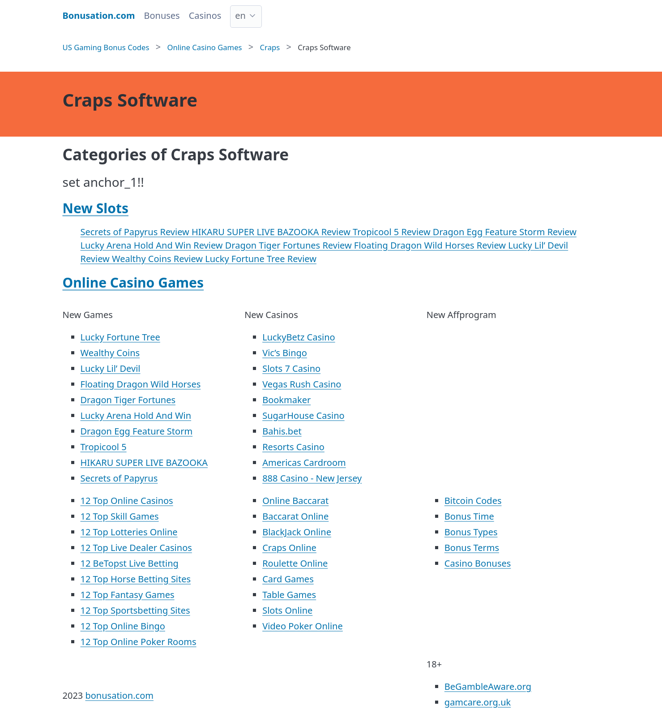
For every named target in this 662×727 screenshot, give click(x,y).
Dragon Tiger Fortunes (128, 400)
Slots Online (287, 610)
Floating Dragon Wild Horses (141, 384)
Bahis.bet (281, 431)
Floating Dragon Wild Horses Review (431, 245)
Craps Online (289, 548)
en (240, 15)
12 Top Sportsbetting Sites (135, 610)
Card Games (288, 579)
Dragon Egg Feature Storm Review (505, 232)
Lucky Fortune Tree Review (260, 259)
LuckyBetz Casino (298, 337)
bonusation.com (119, 695)
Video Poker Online (302, 626)
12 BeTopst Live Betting (130, 563)
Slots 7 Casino (291, 368)
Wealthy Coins (110, 353)
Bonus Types (471, 532)
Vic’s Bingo (284, 353)
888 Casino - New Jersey (312, 478)
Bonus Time (469, 516)
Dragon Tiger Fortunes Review (289, 245)
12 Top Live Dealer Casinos (136, 548)
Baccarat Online (295, 516)
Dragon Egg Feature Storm (137, 431)
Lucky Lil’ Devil (111, 368)
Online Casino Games (133, 282)
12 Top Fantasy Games (128, 595)
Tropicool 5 (104, 447)
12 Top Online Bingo (123, 626)
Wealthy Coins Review (158, 259)
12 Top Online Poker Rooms (138, 642)
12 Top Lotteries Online (129, 532)
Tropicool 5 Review (393, 232)
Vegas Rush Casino (301, 384)
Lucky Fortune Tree (120, 337)
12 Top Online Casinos (127, 501)
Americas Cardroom (304, 462)
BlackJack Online (296, 532)
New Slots (95, 208)
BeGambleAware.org (487, 686)
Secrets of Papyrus (119, 478)
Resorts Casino (293, 447)
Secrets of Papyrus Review (136, 232)
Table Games (289, 595)
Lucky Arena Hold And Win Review (153, 245)
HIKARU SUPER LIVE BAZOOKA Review (272, 232)
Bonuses (161, 15)
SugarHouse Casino (303, 415)
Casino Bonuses (477, 563)
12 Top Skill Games (120, 516)
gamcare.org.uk (477, 702)
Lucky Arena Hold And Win (136, 415)
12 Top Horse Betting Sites (136, 579)
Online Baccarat (295, 501)
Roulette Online (295, 563)
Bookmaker (286, 400)
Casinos (205, 15)
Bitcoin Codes (473, 501)
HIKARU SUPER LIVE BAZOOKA (144, 462)
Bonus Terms (471, 548)
